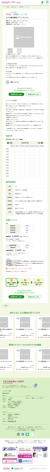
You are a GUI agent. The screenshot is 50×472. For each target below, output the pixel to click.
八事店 (32, 398)
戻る (6, 305)
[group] (25, 327)
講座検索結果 (13, 6)
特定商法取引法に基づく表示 (23, 428)
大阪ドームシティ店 (12, 417)
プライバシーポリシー (40, 428)
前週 (11, 143)
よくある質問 (29, 426)
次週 (39, 143)
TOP (3, 6)
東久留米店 (10, 405)
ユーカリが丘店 (11, 401)
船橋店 (9, 404)
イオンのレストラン (33, 442)
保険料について (24, 271)
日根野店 (7, 6)
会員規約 (32, 428)
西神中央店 (10, 418)
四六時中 (40, 442)
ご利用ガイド (20, 426)
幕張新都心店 (16, 404)
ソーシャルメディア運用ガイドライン (22, 430)
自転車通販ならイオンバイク (23, 441)
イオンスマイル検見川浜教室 (14, 402)
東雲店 (16, 405)
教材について (17, 271)
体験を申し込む (33, 94)
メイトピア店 (39, 398)
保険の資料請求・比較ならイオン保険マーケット (18, 442)
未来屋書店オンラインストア (10, 441)
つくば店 (10, 398)
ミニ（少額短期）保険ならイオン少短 (38, 441)
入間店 (9, 399)
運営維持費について (10, 271)
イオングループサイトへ (10, 428)
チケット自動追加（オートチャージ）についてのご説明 (20, 268)
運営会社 (33, 430)
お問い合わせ (38, 426)
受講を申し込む (16, 94)
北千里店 (10, 414)
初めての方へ (11, 426)
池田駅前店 (16, 414)
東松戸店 (19, 401)
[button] (5, 326)
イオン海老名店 (11, 407)
